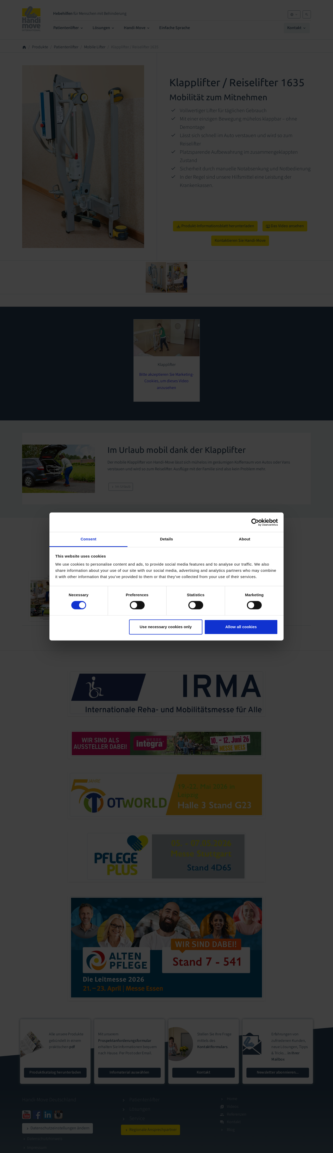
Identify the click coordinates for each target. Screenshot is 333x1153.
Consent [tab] (89, 539)
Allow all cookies (241, 627)
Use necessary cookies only (166, 627)
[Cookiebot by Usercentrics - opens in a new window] (255, 522)
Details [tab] (166, 539)
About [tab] (244, 539)
